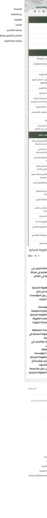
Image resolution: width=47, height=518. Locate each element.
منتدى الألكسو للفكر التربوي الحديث (26, 221)
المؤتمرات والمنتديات (32, 36)
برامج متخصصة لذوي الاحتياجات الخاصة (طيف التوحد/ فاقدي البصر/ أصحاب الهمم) (24, 100)
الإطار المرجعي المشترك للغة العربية (26, 106)
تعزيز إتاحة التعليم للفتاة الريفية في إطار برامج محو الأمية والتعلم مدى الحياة (24, 142)
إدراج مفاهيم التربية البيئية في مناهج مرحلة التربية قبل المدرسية (25, 209)
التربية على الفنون (34, 69)
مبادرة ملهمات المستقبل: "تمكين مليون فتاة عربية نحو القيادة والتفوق (24, 81)
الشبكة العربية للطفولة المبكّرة (28, 93)
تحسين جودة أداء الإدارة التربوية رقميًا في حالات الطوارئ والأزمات (24, 228)
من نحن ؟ (39, 485)
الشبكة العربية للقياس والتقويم (27, 88)
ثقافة (40, 437)
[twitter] (23, 11)
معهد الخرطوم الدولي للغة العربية (29, 470)
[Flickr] (10, 11)
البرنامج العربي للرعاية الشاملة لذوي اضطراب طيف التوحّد (26, 201)
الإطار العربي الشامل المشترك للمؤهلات (24, 63)
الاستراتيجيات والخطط (32, 41)
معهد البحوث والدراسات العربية (30, 466)
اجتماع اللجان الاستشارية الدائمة (28, 243)
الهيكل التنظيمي (36, 499)
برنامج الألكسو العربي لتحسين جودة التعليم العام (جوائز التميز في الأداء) (26, 167)
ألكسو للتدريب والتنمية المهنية (28, 74)
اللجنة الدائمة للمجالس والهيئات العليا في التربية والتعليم (24, 236)
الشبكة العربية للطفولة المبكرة (28, 216)
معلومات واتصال (36, 447)
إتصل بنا (40, 504)
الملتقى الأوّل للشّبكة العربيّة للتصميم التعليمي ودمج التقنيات (25, 159)
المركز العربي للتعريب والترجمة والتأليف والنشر (23, 475)
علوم (41, 442)
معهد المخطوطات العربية (32, 461)
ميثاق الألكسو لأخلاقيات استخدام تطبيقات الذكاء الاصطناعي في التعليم (25, 127)
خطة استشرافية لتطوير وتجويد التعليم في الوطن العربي (24, 113)
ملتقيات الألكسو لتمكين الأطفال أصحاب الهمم (24, 184)
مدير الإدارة (36, 30)
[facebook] (27, 11)
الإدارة (38, 25)
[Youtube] (19, 11)
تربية (41, 433)
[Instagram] (14, 11)
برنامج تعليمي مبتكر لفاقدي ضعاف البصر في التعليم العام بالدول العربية (24, 176)
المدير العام (38, 490)
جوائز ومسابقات (34, 46)
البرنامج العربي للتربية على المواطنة (26, 58)
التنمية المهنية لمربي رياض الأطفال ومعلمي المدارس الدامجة (26, 192)
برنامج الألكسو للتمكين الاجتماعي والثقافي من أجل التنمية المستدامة (26, 151)
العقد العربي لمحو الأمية (30, 120)
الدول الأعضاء (37, 494)
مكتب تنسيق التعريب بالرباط (31, 457)
